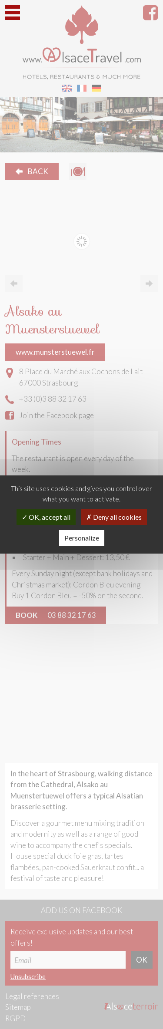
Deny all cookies (114, 517)
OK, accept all (46, 517)
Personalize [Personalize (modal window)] (81, 538)
